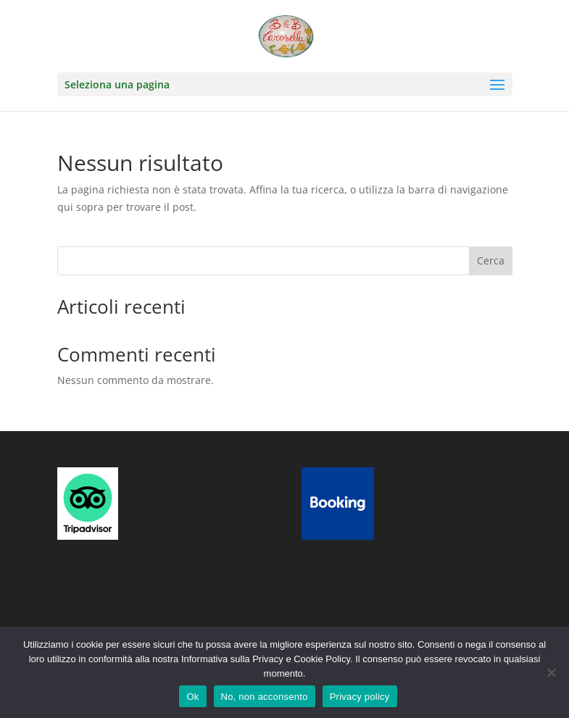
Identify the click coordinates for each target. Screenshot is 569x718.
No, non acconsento (264, 696)
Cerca (490, 260)
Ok (192, 696)
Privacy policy (360, 696)
